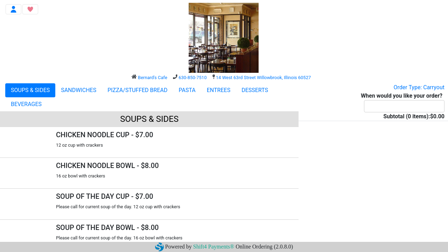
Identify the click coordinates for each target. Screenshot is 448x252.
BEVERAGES (26, 104)
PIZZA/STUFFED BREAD (137, 90)
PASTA (186, 90)
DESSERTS (254, 90)
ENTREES (218, 90)
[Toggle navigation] (13, 9)
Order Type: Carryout (419, 87)
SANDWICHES (78, 90)
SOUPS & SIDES (30, 90)
